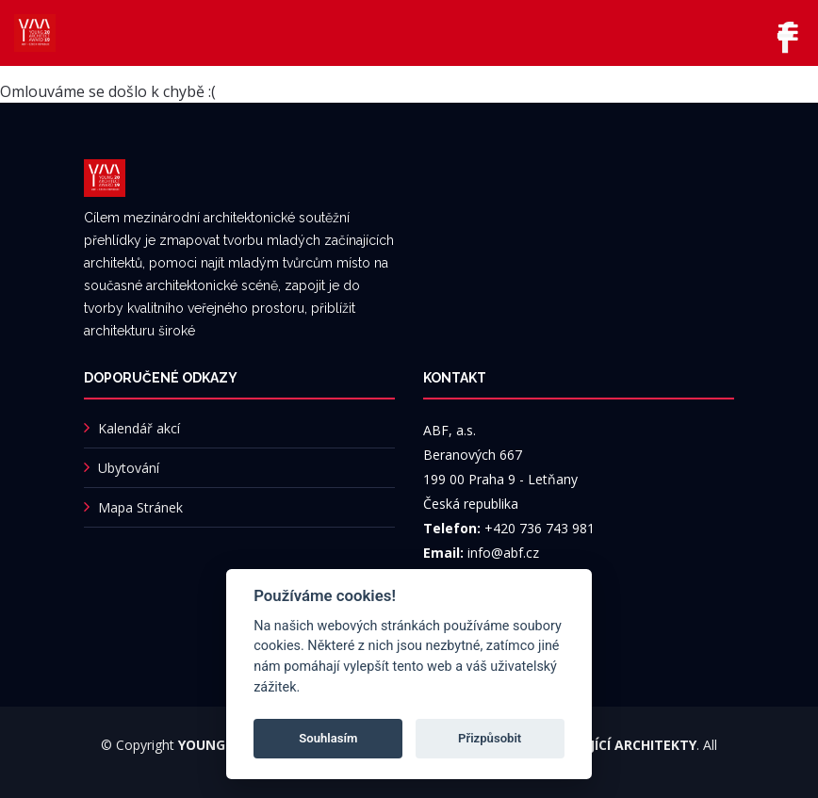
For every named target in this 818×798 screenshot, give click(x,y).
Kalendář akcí (139, 428)
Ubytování (128, 468)
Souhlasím (328, 738)
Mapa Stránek (140, 507)
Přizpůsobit (489, 738)
